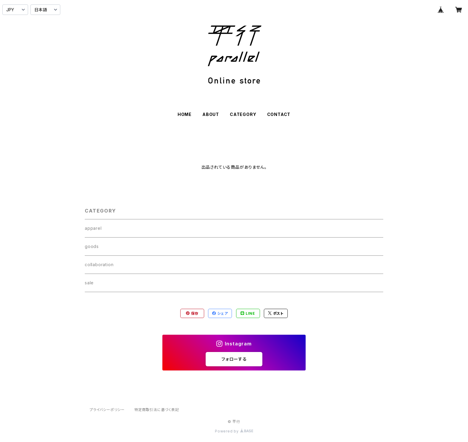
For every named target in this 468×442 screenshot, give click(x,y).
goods (92, 246)
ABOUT (210, 114)
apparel (93, 228)
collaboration (99, 264)
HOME (185, 114)
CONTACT (279, 114)
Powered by (234, 431)
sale (89, 282)
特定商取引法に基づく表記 (156, 409)
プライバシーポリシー (107, 409)
